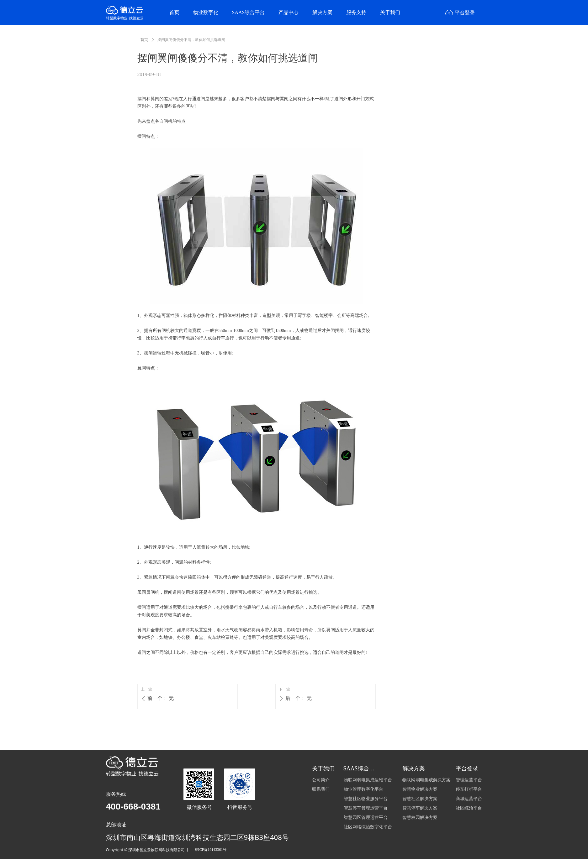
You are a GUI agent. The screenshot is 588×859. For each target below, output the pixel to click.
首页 (144, 40)
